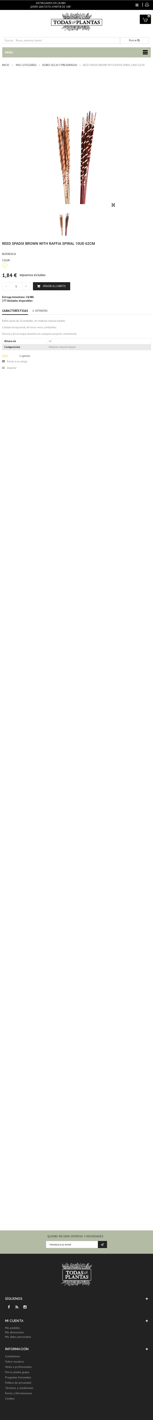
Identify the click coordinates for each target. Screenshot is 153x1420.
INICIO (5, 65)
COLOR (6, 260)
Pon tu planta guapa (17, 1372)
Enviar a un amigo (17, 361)
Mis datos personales (18, 1337)
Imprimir (11, 368)
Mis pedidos (12, 1328)
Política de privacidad (18, 1382)
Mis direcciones (14, 1332)
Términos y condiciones (19, 1388)
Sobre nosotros (14, 1361)
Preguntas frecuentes (18, 1377)
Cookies (10, 1398)
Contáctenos (12, 1356)
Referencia (9, 254)
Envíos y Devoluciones (18, 1393)
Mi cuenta (14, 1321)
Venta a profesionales (18, 1367)
